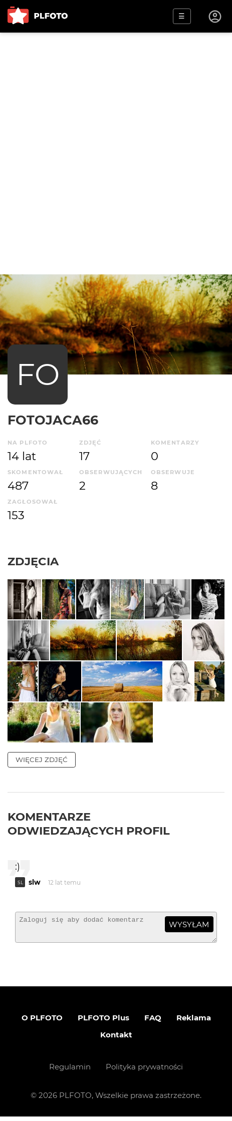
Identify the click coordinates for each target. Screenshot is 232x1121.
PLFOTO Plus (103, 1022)
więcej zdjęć (42, 760)
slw (35, 882)
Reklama (193, 1022)
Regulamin (70, 1071)
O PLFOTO (42, 1022)
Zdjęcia (33, 561)
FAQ (152, 1022)
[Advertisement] (116, 153)
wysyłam (189, 924)
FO (38, 374)
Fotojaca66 (53, 420)
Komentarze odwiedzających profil (89, 824)
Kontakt (116, 1039)
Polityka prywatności (144, 1071)
